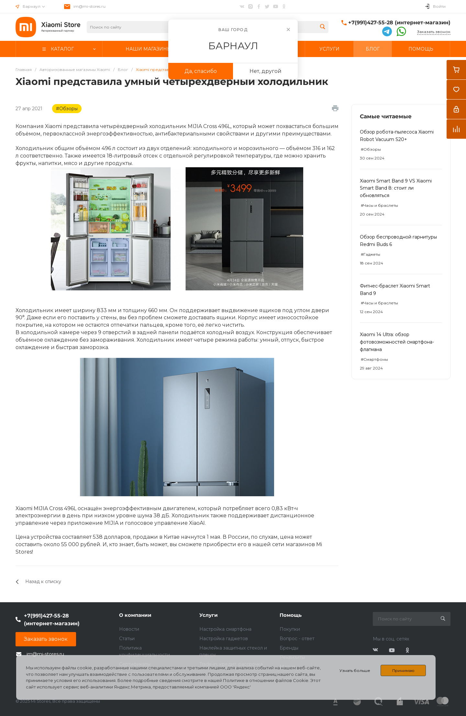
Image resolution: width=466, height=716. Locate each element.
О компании (135, 615)
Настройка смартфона (225, 629)
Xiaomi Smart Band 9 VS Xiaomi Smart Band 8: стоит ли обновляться (396, 188)
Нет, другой (266, 71)
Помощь (291, 615)
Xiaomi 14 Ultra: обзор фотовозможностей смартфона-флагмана (397, 342)
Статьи (127, 638)
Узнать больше (354, 670)
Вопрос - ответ (297, 638)
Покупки (290, 629)
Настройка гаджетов (223, 638)
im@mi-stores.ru (89, 6)
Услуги (208, 615)
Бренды (289, 648)
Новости (129, 629)
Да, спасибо (200, 71)
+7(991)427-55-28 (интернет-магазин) (399, 22)
